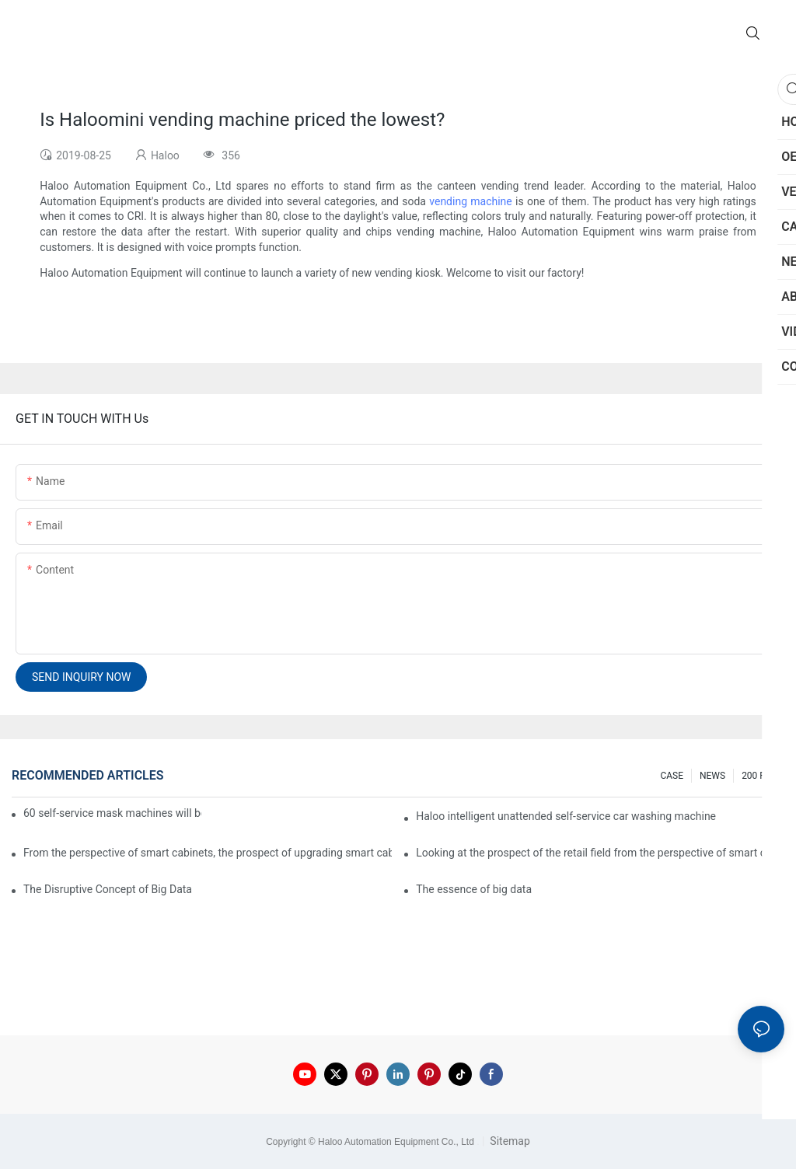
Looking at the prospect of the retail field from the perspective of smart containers (600, 852)
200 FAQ (759, 775)
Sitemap (508, 1141)
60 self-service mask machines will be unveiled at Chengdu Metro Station (112, 813)
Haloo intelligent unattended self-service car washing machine (566, 816)
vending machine (470, 201)
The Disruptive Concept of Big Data (107, 889)
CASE (671, 775)
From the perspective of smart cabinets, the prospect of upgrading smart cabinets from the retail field (207, 852)
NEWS (712, 775)
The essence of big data (474, 889)
